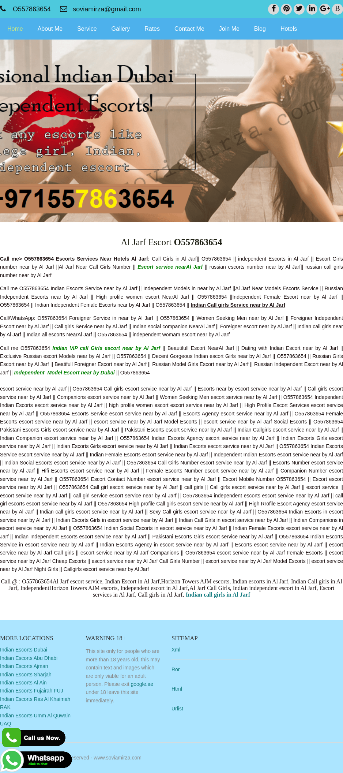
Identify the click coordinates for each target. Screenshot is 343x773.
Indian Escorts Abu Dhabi (28, 658)
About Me (50, 29)
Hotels (288, 29)
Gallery (121, 29)
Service (87, 29)
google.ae (142, 684)
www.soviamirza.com (118, 758)
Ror (176, 669)
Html (177, 689)
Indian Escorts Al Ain (23, 683)
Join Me (229, 29)
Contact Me (189, 29)
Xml (176, 650)
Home (15, 29)
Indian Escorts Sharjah (26, 674)
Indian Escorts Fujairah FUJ (31, 691)
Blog (260, 29)
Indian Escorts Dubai (23, 650)
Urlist (177, 709)
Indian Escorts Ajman (24, 666)
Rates (152, 29)
